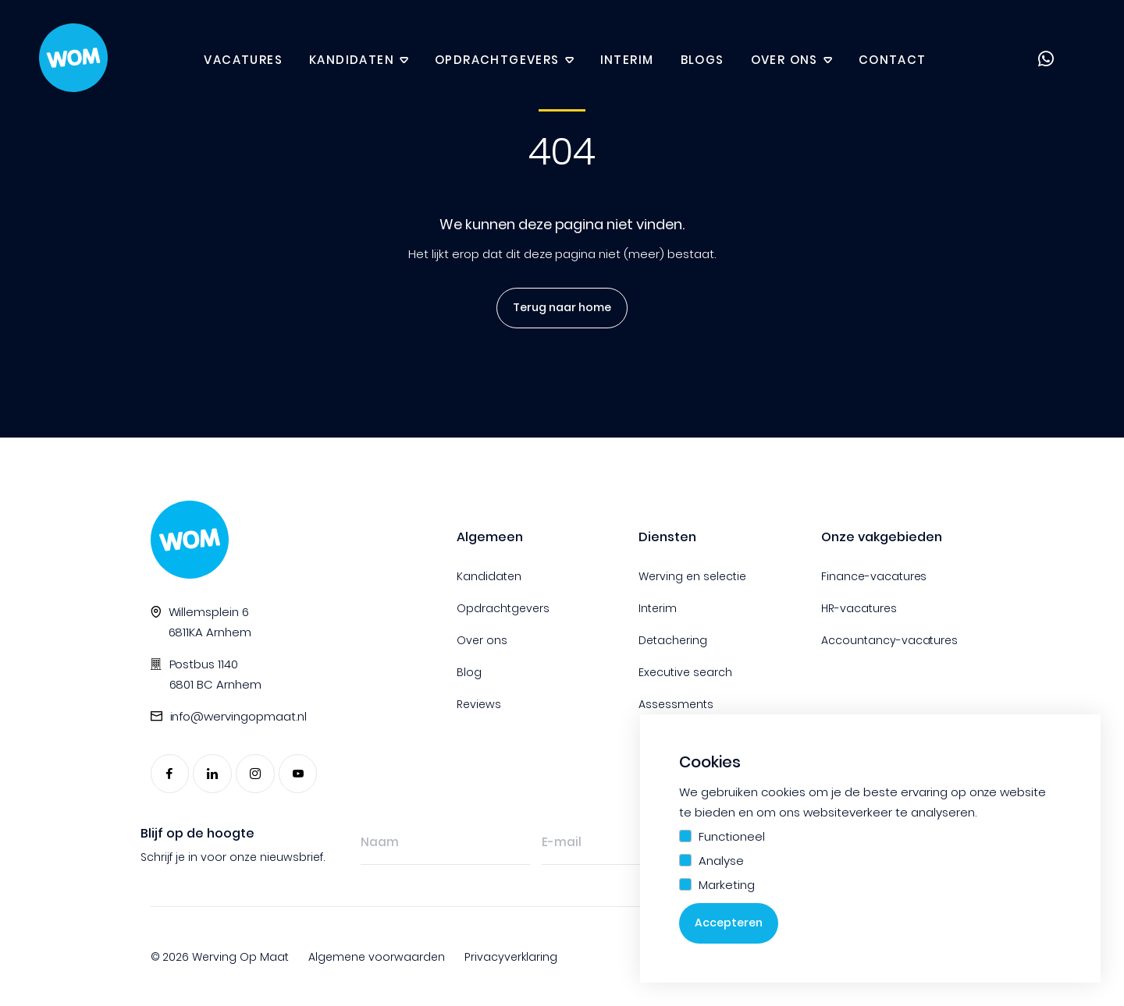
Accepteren (729, 923)
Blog (469, 672)
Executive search (685, 672)
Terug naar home (558, 308)
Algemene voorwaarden (376, 957)
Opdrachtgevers (497, 60)
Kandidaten (351, 60)
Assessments (675, 704)
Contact (893, 60)
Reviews (479, 704)
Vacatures (243, 60)
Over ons (784, 60)
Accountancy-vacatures (890, 640)
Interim (627, 60)
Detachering (672, 640)
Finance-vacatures (874, 576)
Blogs (702, 60)
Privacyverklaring (510, 957)
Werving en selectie (692, 576)
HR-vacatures (859, 608)
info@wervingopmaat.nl (239, 716)
